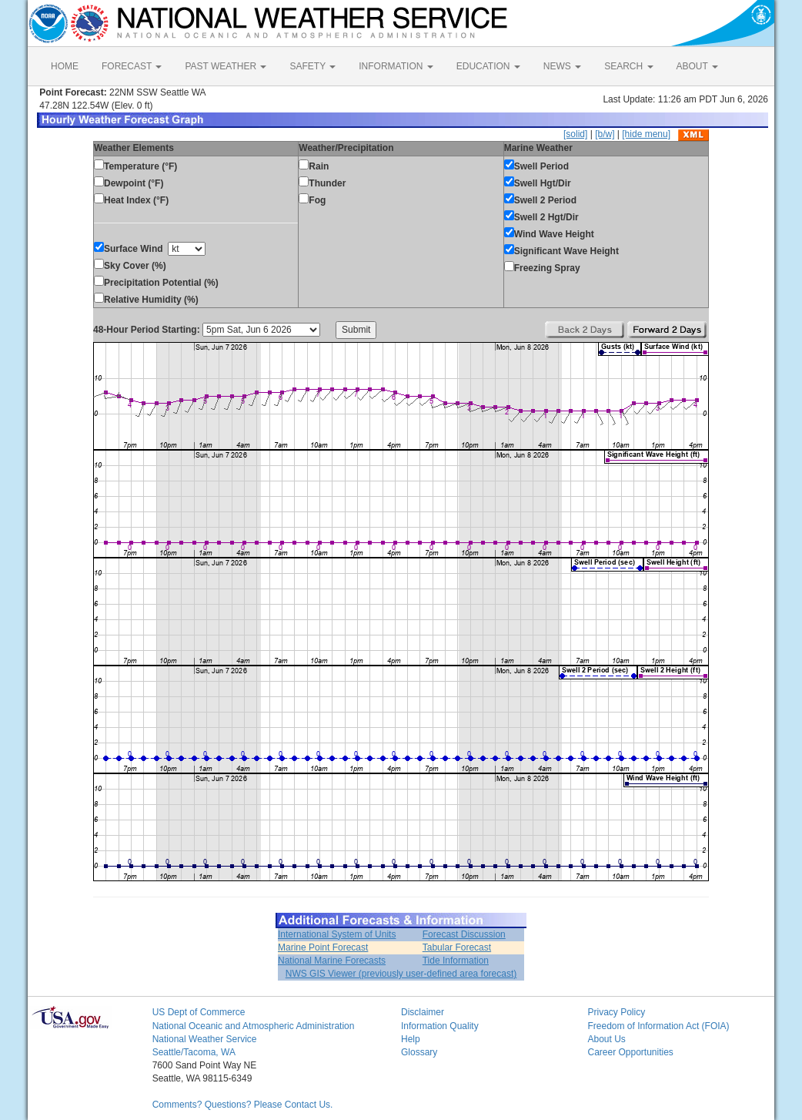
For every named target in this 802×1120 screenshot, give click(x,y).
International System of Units (337, 934)
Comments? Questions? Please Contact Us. (242, 1104)
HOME (65, 66)
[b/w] (604, 134)
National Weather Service (204, 1039)
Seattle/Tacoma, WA (194, 1052)
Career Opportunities (630, 1052)
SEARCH (628, 66)
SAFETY (312, 66)
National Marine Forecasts (332, 960)
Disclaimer (422, 1012)
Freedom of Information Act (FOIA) (658, 1026)
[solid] (575, 134)
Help (410, 1039)
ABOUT (697, 66)
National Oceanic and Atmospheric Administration (253, 1026)
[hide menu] (646, 134)
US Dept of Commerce (199, 1012)
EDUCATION (488, 66)
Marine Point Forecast (323, 947)
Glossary (419, 1052)
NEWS (562, 66)
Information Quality (440, 1026)
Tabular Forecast (457, 947)
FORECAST (132, 66)
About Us (606, 1039)
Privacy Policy (616, 1012)
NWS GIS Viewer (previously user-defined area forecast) (401, 973)
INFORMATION (396, 66)
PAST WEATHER (225, 66)
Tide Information (456, 960)
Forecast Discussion (464, 934)
